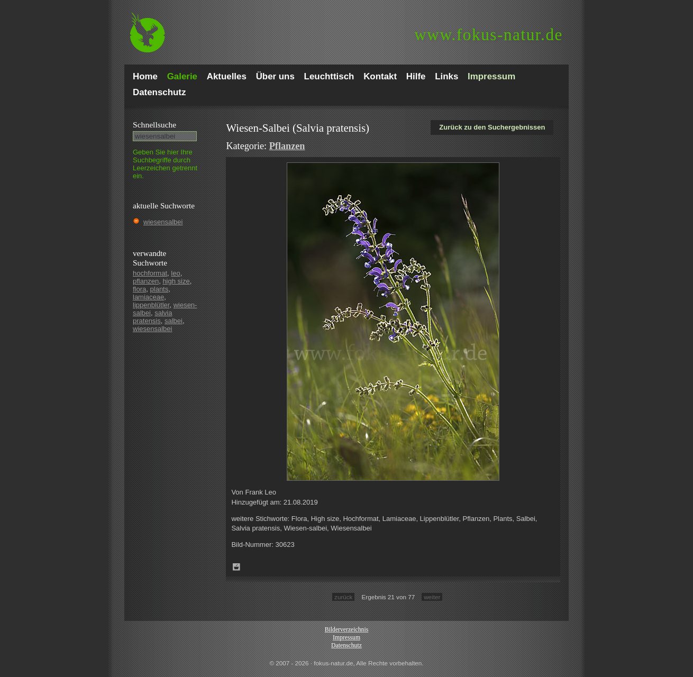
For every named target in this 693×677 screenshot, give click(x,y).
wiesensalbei (163, 222)
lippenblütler (151, 305)
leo (175, 273)
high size (175, 281)
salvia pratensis (152, 317)
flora (139, 289)
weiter (432, 596)
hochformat (150, 273)
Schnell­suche (154, 124)
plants (159, 289)
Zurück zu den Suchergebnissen (492, 127)
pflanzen (146, 281)
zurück (343, 596)
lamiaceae (148, 297)
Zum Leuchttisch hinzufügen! (236, 567)
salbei (174, 321)
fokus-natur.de (488, 34)
